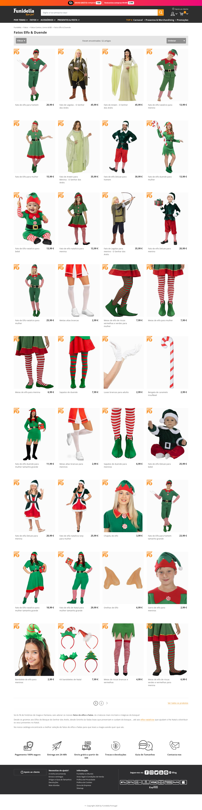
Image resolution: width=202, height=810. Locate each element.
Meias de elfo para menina (27, 392)
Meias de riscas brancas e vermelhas (116, 681)
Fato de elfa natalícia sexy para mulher (71, 537)
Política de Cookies (84, 782)
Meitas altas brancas (69, 320)
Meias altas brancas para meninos (71, 465)
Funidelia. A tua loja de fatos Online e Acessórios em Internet (24, 12)
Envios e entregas (56, 776)
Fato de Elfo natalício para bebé (27, 250)
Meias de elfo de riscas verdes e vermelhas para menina (159, 682)
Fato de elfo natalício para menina (72, 250)
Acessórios (47, 19)
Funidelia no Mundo (85, 773)
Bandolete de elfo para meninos (25, 681)
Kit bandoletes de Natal (70, 679)
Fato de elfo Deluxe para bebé (159, 465)
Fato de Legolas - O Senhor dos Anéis (72, 106)
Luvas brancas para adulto (116, 392)
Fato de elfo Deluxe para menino (159, 250)
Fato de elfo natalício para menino (160, 106)
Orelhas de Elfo (111, 607)
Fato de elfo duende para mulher (160, 178)
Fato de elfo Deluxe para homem (115, 178)
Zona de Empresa (84, 785)
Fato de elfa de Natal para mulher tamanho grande (72, 609)
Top (128, 19)
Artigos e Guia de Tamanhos (60, 779)
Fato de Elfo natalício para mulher (27, 322)
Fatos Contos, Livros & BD (41, 27)
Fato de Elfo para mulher (26, 176)
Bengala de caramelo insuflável (158, 393)
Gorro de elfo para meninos (156, 609)
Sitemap (80, 788)
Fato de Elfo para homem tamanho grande (159, 537)
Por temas (19, 19)
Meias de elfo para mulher (160, 320)
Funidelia (17, 27)
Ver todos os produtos (178, 703)
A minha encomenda (57, 773)
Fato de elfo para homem (27, 105)
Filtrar (20, 40)
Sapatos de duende (69, 392)
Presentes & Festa (67, 19)
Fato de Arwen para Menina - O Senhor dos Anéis (70, 179)
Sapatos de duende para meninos (115, 465)
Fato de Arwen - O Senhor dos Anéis (116, 106)
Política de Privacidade (86, 779)
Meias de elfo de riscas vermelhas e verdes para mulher (115, 323)
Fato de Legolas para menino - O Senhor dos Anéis (114, 251)
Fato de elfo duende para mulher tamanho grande (27, 465)
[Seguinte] (107, 703)
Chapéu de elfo (111, 535)
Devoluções (53, 782)
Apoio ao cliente (30, 772)
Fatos (33, 19)
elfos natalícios (147, 719)
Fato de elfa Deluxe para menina (26, 537)
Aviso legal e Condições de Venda (90, 776)
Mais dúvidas (54, 785)
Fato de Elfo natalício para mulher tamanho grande (27, 609)
